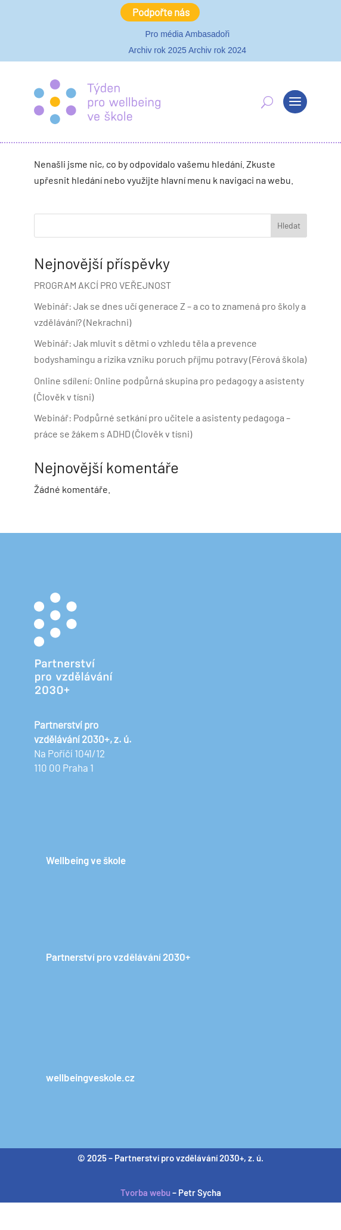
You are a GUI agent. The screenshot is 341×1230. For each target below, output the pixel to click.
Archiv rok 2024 (217, 50)
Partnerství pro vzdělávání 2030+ (118, 957)
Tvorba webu (145, 1192)
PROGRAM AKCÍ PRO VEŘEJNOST (102, 285)
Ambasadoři (207, 34)
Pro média (164, 34)
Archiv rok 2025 (157, 50)
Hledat (288, 225)
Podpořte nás (161, 12)
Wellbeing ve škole (86, 860)
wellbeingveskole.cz (90, 1077)
